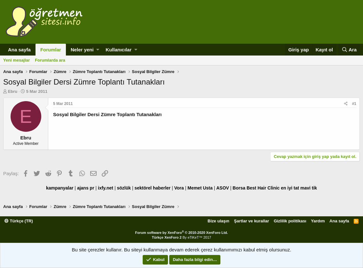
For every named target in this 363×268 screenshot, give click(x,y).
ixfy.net (105, 187)
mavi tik (308, 187)
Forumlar (50, 49)
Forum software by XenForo (181, 232)
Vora (179, 187)
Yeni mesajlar (16, 60)
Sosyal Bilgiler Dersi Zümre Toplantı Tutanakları (107, 114)
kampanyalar (60, 187)
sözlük (124, 187)
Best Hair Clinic (263, 187)
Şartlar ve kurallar (251, 221)
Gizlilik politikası (290, 221)
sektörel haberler (152, 187)
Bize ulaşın (218, 221)
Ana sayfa (19, 49)
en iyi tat (290, 187)
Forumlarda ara (50, 60)
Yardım (318, 221)
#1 (354, 103)
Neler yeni (82, 49)
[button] (98, 50)
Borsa (239, 187)
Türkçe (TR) (18, 221)
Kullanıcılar (118, 49)
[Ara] (349, 50)
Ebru (13, 91)
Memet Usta (200, 187)
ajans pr (85, 187)
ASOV (222, 187)
